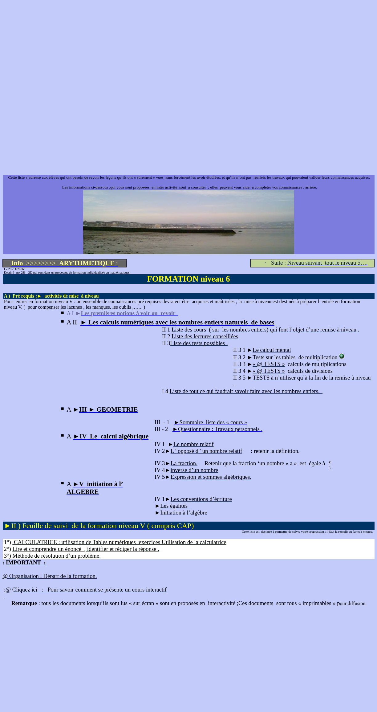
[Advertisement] (187, 45)
